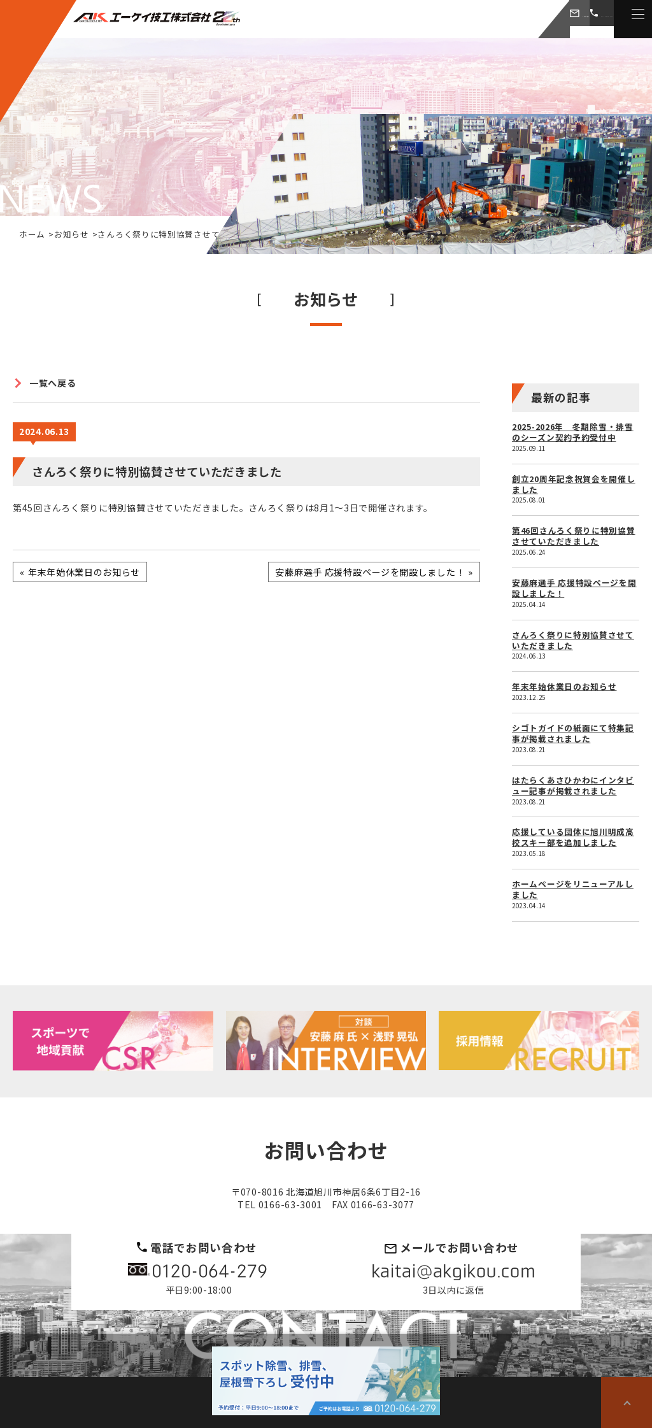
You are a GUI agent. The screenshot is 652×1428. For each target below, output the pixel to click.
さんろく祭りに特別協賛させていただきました (573, 640)
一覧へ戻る (52, 382)
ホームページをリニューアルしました (573, 889)
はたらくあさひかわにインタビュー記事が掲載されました (573, 785)
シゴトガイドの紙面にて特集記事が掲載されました (573, 733)
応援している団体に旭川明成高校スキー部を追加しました (573, 836)
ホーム (32, 234)
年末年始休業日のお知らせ (564, 686)
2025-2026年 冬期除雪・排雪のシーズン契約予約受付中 (573, 431)
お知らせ (71, 234)
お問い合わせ (467, 18)
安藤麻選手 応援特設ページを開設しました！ (574, 587)
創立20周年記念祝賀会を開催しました (573, 484)
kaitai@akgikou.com (454, 1272)
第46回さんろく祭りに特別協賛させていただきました (573, 535)
